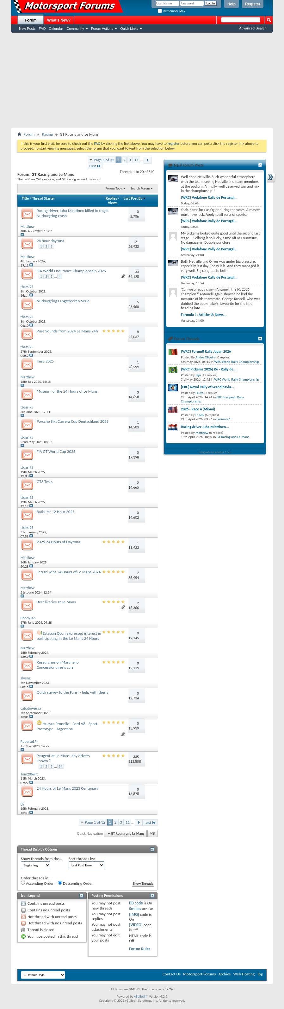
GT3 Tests (44, 481)
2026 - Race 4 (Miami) (198, 409)
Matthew (201, 433)
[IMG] (134, 914)
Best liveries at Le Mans (56, 602)
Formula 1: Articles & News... (203, 314)
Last (95, 166)
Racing (47, 134)
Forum (30, 20)
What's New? (59, 20)
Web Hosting (244, 974)
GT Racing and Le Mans (233, 437)
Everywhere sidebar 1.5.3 (215, 452)
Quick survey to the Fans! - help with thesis (72, 692)
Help (231, 4)
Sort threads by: (82, 858)
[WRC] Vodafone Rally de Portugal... (209, 197)
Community (75, 28)
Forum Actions (102, 28)
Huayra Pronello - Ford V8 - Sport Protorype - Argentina (67, 726)
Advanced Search (253, 28)
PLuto (199, 393)
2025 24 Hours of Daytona (58, 541)
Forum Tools (114, 188)
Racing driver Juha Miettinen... (205, 427)
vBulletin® (141, 996)
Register (252, 4)
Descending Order (75, 883)
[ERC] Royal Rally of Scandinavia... (207, 387)
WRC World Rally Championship (236, 362)
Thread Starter (43, 198)
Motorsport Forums (199, 974)
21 (137, 242)
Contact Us (172, 974)
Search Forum (140, 188)
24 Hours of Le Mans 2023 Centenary (67, 788)
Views (112, 203)
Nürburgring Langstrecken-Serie (63, 301)
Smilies (135, 908)
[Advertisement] (142, 80)
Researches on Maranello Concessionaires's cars (58, 665)
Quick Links (129, 28)
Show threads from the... (41, 858)
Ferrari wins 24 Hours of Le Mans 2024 (69, 571)
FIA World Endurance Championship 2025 (71, 270)
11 (136, 159)
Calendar (56, 28)
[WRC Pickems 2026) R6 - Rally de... (208, 369)
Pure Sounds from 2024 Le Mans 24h (67, 331)
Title (25, 198)
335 (136, 757)
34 (60, 766)
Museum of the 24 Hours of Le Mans (67, 391)
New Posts (27, 28)
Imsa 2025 (45, 361)
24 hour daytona (50, 240)
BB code (136, 903)
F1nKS (199, 415)
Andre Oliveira (205, 357)
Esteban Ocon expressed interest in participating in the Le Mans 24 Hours (69, 636)
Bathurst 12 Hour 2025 (55, 511)
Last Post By (135, 198)
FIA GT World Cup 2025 (56, 451)
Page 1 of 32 (104, 159)
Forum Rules (139, 949)
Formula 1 (224, 419)
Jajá (198, 375)
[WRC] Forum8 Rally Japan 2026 (206, 351)
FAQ (42, 28)
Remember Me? (171, 11)
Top (152, 834)
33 (137, 272)
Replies (111, 198)
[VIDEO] (136, 924)
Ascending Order (37, 883)
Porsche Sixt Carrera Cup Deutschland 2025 (72, 421)
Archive (224, 974)
